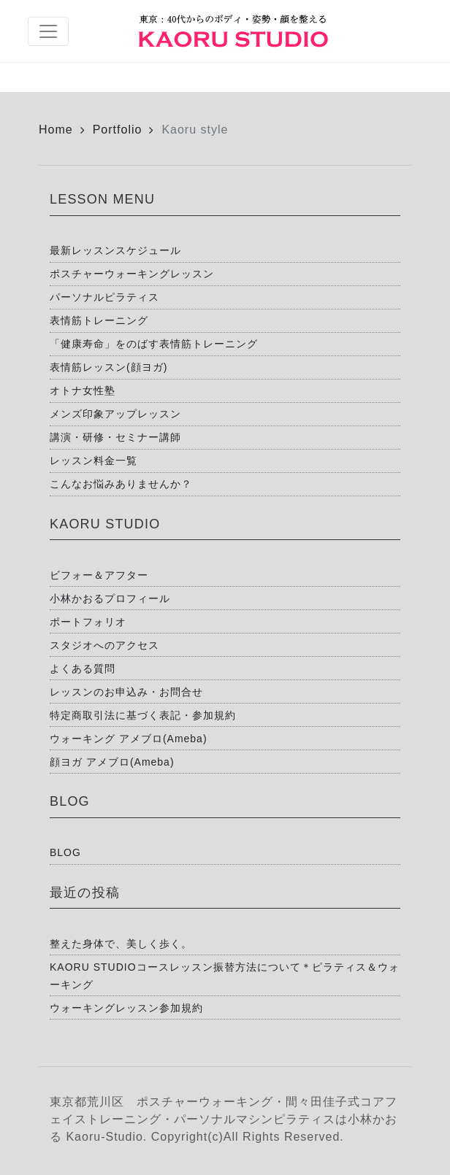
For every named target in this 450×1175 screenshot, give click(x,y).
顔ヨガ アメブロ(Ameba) (112, 762)
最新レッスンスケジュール (115, 250)
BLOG (65, 852)
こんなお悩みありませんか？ (121, 484)
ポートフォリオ (88, 622)
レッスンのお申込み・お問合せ (126, 692)
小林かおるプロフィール (110, 598)
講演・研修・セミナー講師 (115, 437)
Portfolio (117, 129)
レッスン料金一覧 (93, 460)
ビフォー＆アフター (99, 575)
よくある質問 (82, 668)
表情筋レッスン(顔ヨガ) (108, 367)
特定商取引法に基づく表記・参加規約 (143, 715)
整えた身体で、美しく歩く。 (121, 943)
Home (56, 129)
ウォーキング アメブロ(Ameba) (128, 738)
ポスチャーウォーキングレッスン (132, 274)
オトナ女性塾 (82, 390)
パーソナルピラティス (104, 297)
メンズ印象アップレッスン (115, 414)
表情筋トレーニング (99, 320)
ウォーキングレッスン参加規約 (126, 1008)
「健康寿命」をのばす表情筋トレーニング (154, 344)
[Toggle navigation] (48, 31)
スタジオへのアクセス (104, 645)
